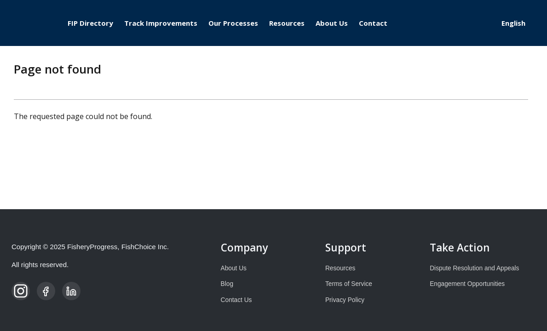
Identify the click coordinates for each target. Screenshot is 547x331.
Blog (227, 283)
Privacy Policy (344, 300)
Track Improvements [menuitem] (160, 23)
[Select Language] (517, 23)
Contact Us (236, 300)
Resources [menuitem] (287, 23)
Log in (470, 23)
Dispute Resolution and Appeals (474, 268)
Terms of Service (348, 283)
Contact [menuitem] (373, 23)
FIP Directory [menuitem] (90, 23)
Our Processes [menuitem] (233, 23)
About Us (234, 268)
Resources (340, 268)
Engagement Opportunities (467, 283)
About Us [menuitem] (332, 23)
